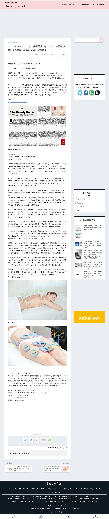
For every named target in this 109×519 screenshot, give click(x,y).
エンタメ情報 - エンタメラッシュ (43, 497)
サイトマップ (96, 489)
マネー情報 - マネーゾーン (68, 499)
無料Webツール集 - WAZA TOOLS (41, 509)
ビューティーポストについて (70, 4)
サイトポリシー (54, 489)
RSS (97, 95)
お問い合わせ (86, 4)
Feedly (91, 95)
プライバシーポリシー (39, 489)
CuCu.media (80, 206)
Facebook (86, 95)
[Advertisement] (55, 23)
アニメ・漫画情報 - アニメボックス (66, 497)
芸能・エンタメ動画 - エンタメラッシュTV (85, 502)
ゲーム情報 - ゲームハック (89, 497)
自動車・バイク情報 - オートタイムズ (23, 502)
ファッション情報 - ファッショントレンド (21, 499)
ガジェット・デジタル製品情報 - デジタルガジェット (53, 502)
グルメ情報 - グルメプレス (21, 497)
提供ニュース (79, 203)
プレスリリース (62, 448)
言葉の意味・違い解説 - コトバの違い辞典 (67, 509)
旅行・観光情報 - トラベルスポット (90, 499)
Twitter (80, 95)
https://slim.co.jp (21, 397)
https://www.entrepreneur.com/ (17, 102)
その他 (77, 210)
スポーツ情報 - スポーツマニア (47, 499)
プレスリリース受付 (98, 4)
